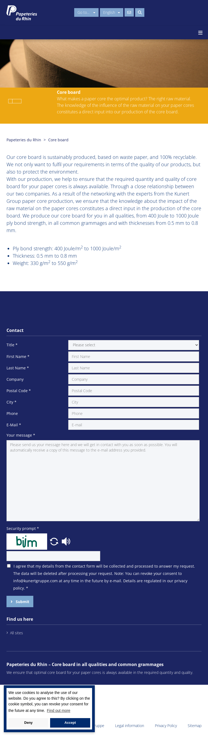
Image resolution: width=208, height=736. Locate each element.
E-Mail (13, 424)
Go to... (86, 12)
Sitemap (195, 725)
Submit (22, 601)
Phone (12, 413)
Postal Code (18, 390)
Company (15, 379)
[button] (55, 541)
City (11, 402)
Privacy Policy (166, 725)
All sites (16, 632)
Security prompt (22, 528)
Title (12, 344)
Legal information (129, 725)
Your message (20, 435)
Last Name (17, 367)
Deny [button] (28, 723)
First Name (18, 356)
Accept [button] (70, 723)
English (111, 12)
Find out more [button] (58, 710)
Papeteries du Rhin (23, 139)
